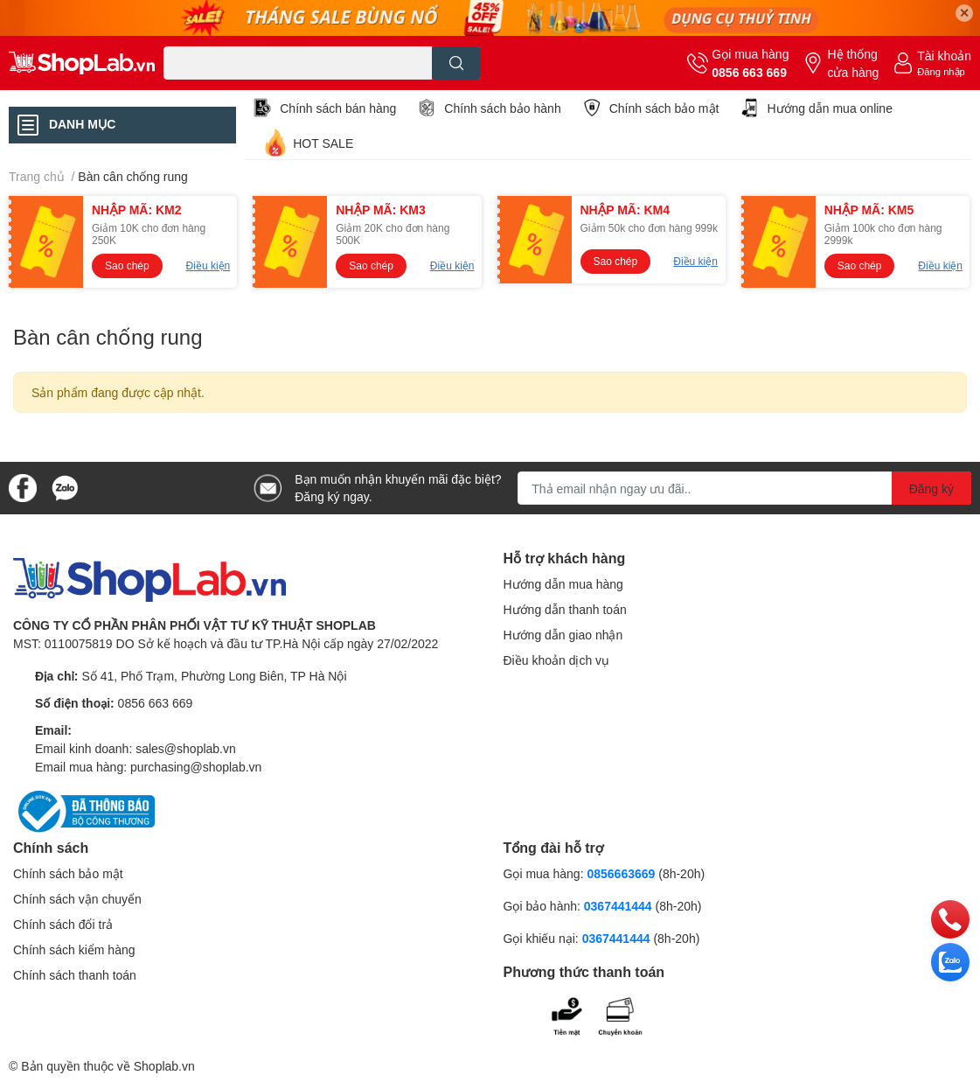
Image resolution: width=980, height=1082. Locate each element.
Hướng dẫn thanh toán (565, 609)
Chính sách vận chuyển (77, 898)
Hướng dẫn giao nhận (563, 634)
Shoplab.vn (164, 1065)
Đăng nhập (941, 71)
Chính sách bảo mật (664, 108)
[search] (457, 63)
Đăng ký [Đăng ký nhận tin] (931, 488)
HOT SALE (323, 143)
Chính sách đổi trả (63, 924)
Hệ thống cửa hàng (853, 63)
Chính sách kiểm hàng (74, 949)
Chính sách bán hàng (338, 108)
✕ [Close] (964, 12)
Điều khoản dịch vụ (557, 660)
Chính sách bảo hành (502, 108)
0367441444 (618, 905)
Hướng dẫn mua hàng (563, 583)
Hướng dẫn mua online (830, 108)
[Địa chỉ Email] (744, 488)
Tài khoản (944, 55)
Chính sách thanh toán (74, 974)
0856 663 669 (749, 72)
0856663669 (621, 873)
